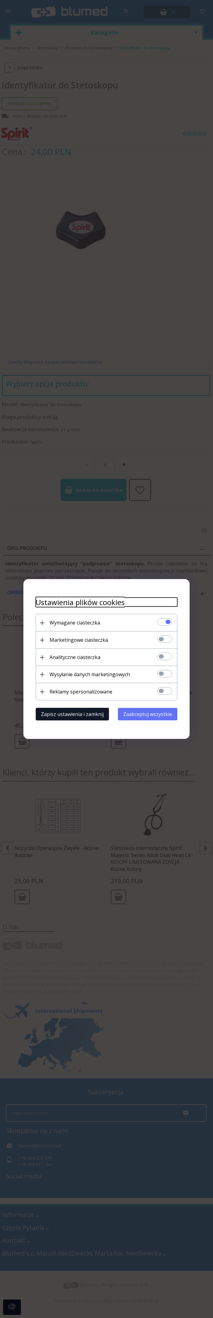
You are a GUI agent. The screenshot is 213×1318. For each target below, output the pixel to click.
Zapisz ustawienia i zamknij (72, 714)
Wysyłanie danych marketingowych (90, 674)
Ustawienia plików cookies (80, 602)
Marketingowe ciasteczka (79, 640)
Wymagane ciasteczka (75, 622)
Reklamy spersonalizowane (81, 691)
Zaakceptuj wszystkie (147, 714)
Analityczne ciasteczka (75, 657)
